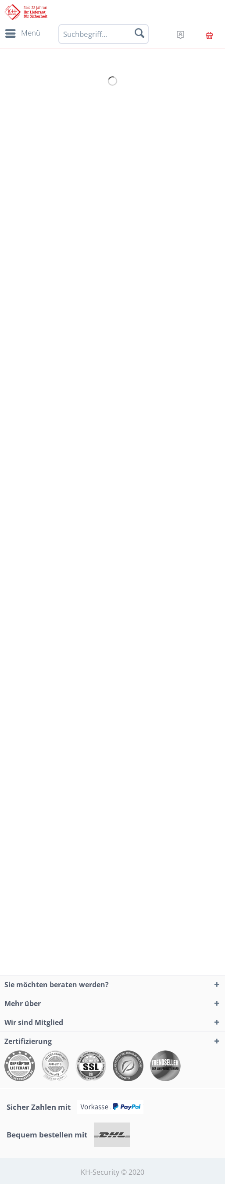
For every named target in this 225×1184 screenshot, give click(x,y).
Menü (22, 32)
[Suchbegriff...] (103, 34)
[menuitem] (21, 33)
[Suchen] (139, 33)
